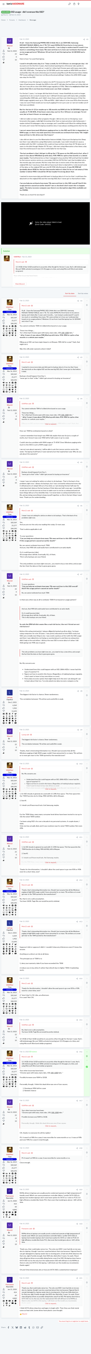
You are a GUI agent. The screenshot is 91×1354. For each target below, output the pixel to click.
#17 (81, 1101)
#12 (81, 880)
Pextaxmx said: (27, 1229)
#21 (81, 1278)
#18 (81, 1148)
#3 (81, 357)
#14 (81, 979)
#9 (81, 730)
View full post (20, 284)
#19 (81, 1190)
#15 (81, 1020)
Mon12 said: (20, 262)
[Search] (88, 4)
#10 (81, 764)
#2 (81, 301)
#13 (81, 922)
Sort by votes (83, 293)
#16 (81, 1052)
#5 (81, 462)
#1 (87, 39)
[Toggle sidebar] (83, 4)
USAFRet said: (26, 404)
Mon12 (5, 15)
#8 (81, 691)
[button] (3, 4)
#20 (81, 1224)
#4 (81, 399)
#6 (81, 506)
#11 (81, 837)
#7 (81, 574)
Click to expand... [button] (51, 424)
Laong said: (25, 735)
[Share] (84, 39)
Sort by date (69, 293)
